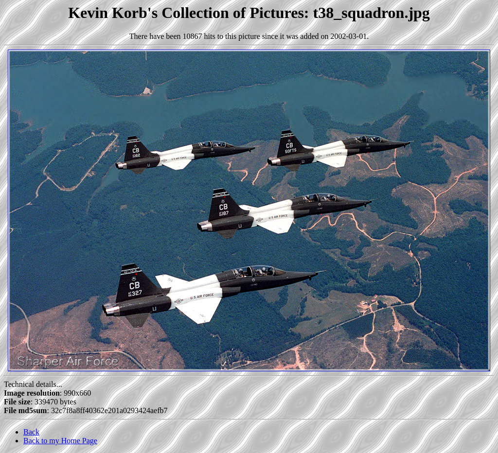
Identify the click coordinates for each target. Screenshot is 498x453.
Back (31, 432)
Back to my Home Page (60, 440)
